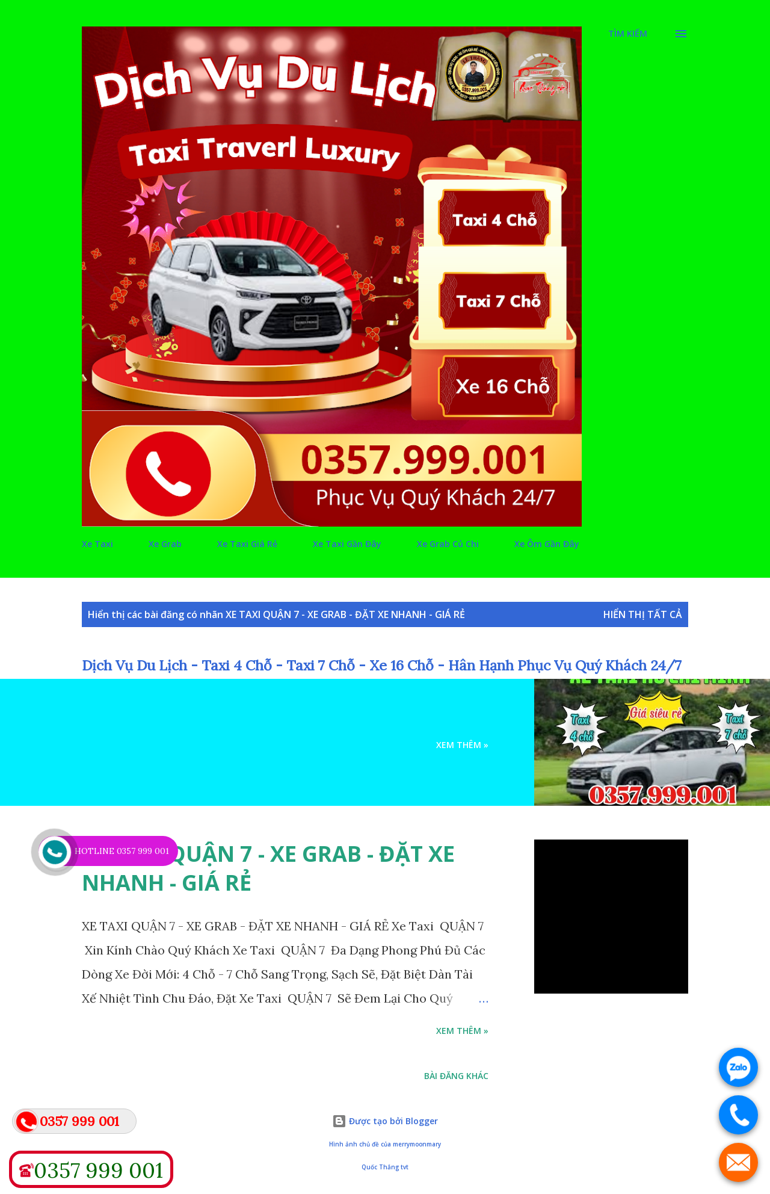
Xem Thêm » (462, 744)
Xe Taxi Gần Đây (347, 543)
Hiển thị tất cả (642, 614)
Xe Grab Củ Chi (448, 543)
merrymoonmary (417, 1144)
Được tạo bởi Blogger (385, 1121)
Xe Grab (165, 543)
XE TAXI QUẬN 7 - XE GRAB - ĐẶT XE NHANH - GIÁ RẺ (268, 868)
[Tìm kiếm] (627, 33)
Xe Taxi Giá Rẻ (247, 543)
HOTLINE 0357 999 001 (122, 851)
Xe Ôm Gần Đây (546, 543)
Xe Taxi (97, 543)
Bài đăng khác (456, 1075)
